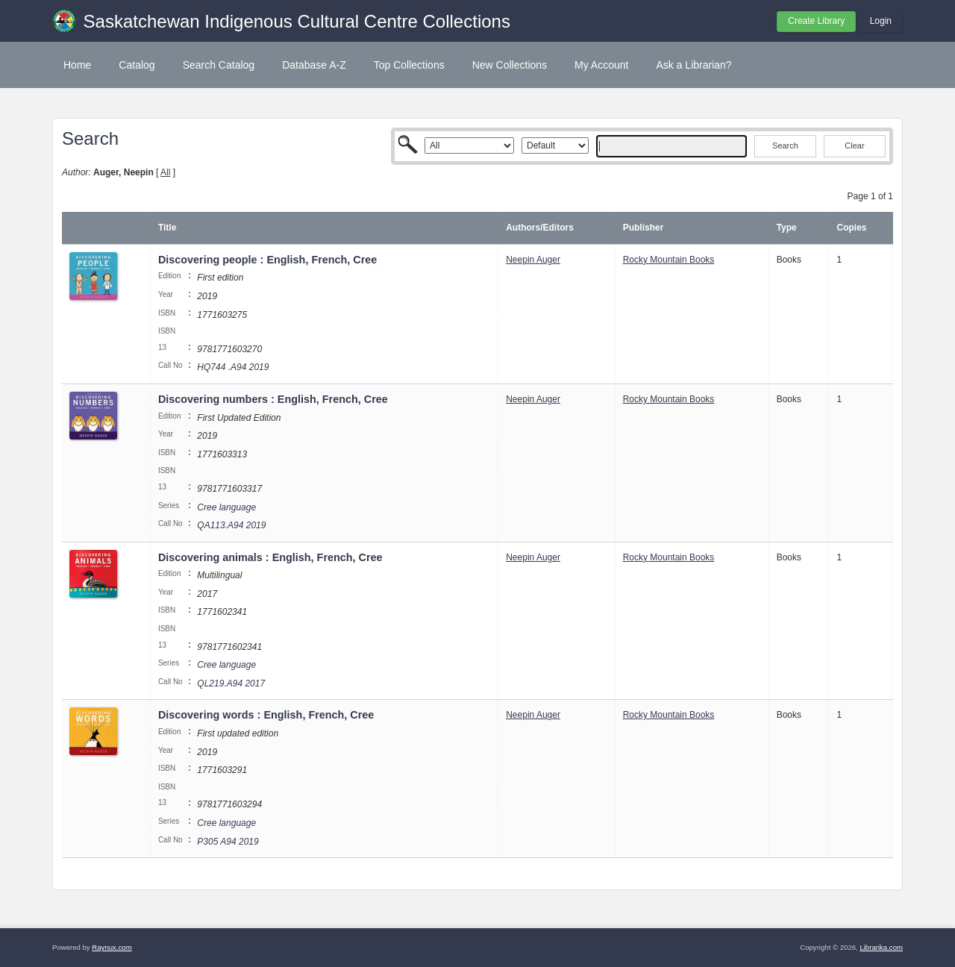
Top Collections (409, 65)
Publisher (643, 227)
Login (881, 21)
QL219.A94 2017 (231, 683)
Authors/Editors (540, 227)
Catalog (136, 65)
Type (787, 227)
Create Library (816, 21)
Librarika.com (881, 947)
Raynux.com (111, 947)
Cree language (226, 507)
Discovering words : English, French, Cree (266, 715)
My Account (601, 65)
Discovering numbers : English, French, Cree (273, 399)
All (165, 172)
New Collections (509, 65)
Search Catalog (219, 65)
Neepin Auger (533, 259)
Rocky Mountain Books (669, 259)
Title (167, 227)
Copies (851, 227)
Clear (854, 145)
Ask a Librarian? (693, 65)
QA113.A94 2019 (231, 525)
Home (77, 65)
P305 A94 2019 (227, 841)
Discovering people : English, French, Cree (267, 260)
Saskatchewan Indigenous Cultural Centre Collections (297, 21)
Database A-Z (314, 65)
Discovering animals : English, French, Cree (270, 557)
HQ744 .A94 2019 (233, 367)
